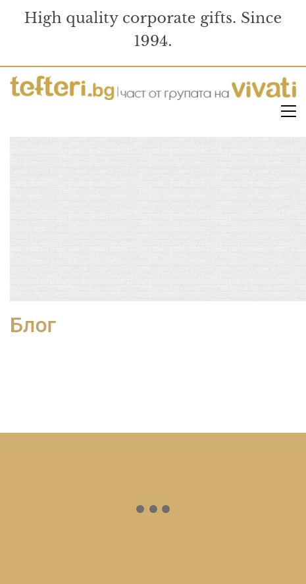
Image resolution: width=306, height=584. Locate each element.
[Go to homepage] (153, 89)
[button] (288, 111)
